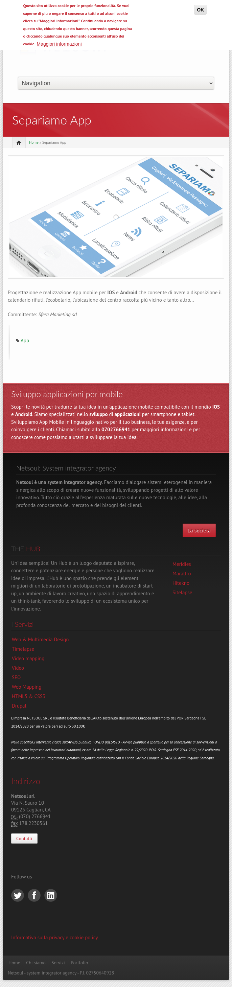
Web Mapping (26, 687)
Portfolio (79, 963)
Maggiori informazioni (59, 44)
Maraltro (181, 573)
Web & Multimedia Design (40, 639)
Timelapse (23, 649)
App (25, 340)
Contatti (24, 838)
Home (34, 142)
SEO (16, 677)
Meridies (181, 564)
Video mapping (28, 658)
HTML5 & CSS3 (28, 696)
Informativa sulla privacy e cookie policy (54, 937)
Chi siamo (36, 963)
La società (199, 530)
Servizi (58, 963)
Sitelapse (182, 592)
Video (18, 668)
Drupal (19, 706)
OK (200, 10)
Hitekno (180, 583)
